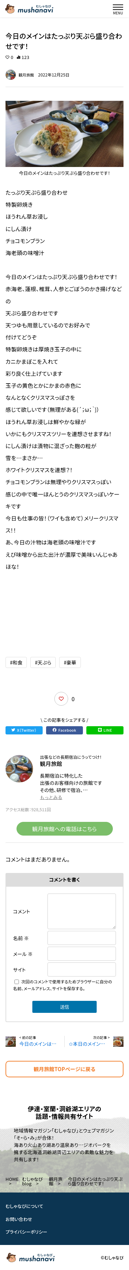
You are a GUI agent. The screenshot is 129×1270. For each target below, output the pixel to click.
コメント (21, 911)
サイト (19, 969)
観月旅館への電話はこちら (64, 829)
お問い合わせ (19, 1219)
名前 (21, 938)
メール (23, 953)
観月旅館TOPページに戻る (65, 1069)
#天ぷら (43, 662)
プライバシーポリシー (26, 1232)
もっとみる (51, 797)
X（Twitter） (23, 730)
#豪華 (70, 662)
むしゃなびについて (24, 1206)
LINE (105, 730)
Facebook (64, 730)
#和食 (16, 662)
